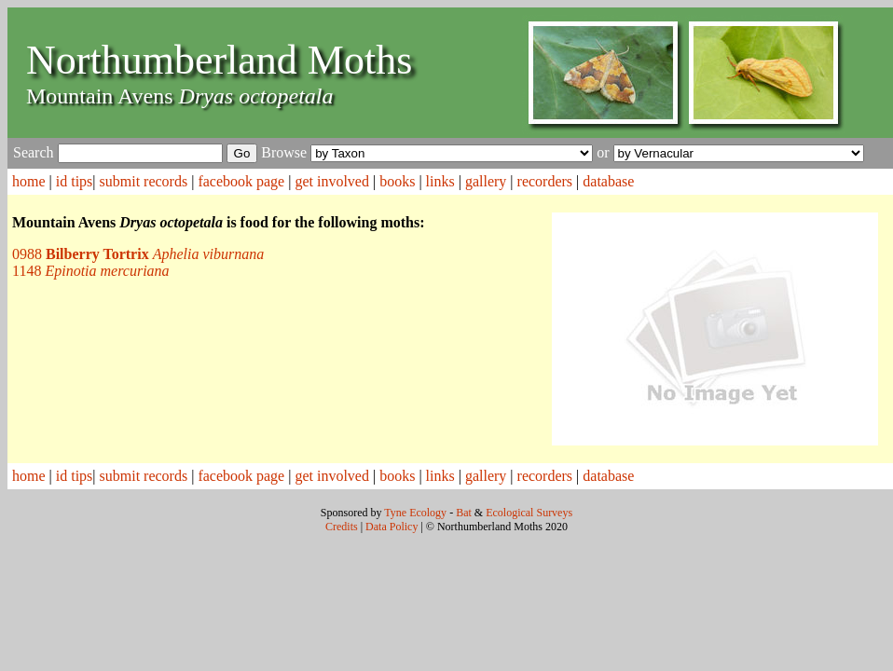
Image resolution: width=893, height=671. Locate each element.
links (440, 181)
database (608, 181)
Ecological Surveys (529, 512)
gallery (485, 181)
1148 (91, 271)
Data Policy (391, 526)
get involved (332, 181)
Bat (464, 512)
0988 (138, 254)
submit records (144, 181)
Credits (341, 526)
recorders (545, 181)
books (397, 181)
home (29, 181)
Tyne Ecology (415, 512)
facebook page (241, 181)
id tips (74, 181)
